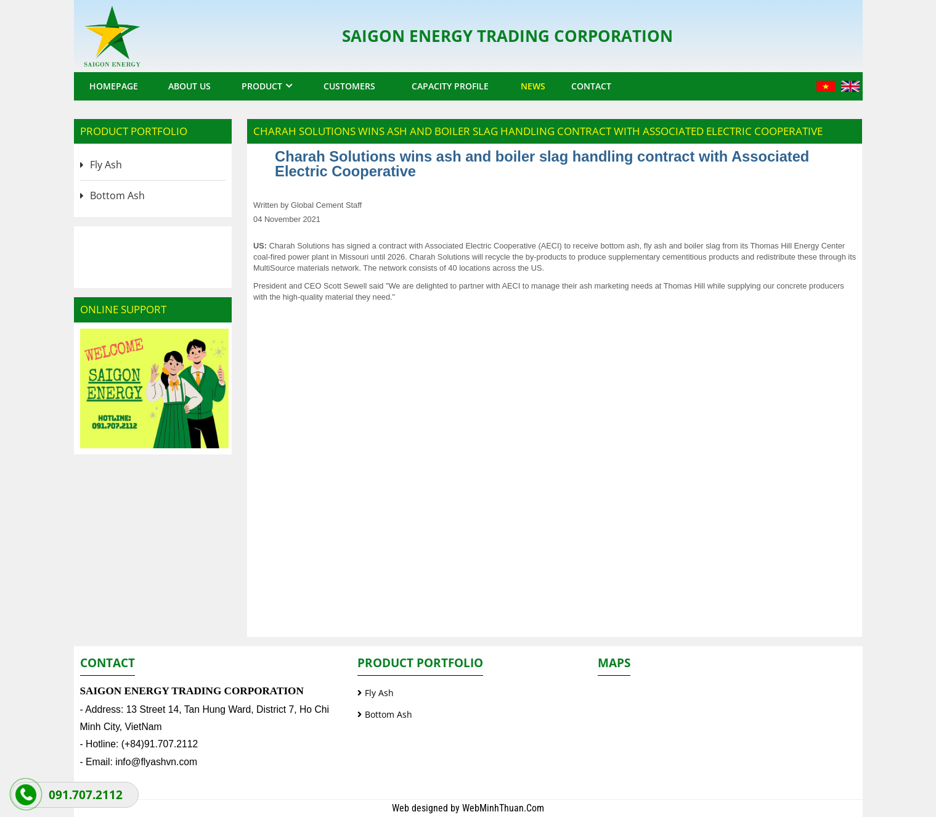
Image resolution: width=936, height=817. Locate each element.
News (533, 86)
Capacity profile (450, 86)
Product (262, 86)
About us (189, 86)
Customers (349, 86)
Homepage (113, 86)
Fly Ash (106, 164)
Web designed (421, 808)
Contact (591, 86)
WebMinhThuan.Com (503, 808)
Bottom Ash (117, 195)
